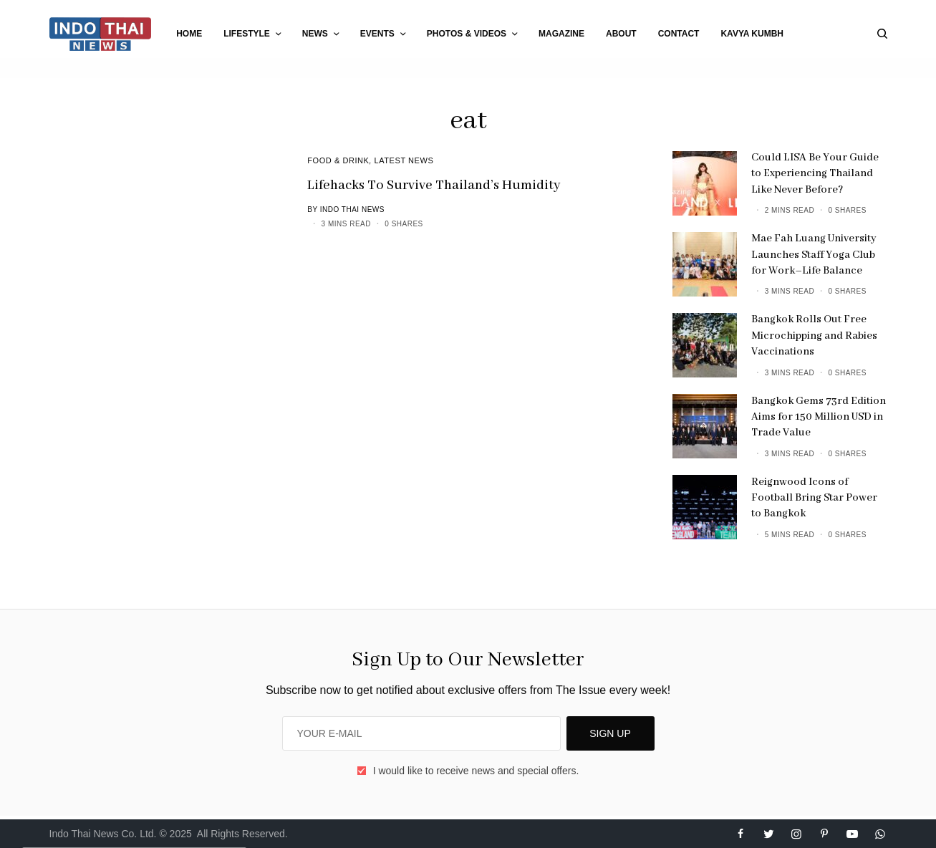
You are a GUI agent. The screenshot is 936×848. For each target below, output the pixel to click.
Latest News (404, 160)
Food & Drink (338, 160)
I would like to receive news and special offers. (476, 770)
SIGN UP (610, 733)
